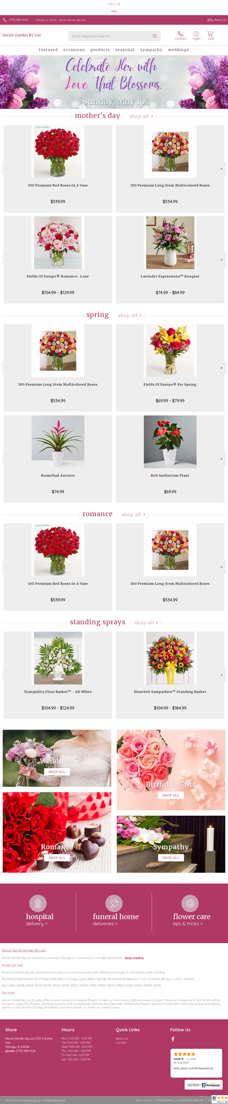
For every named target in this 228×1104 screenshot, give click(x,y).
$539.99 (58, 201)
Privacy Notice (164, 1100)
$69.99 (170, 491)
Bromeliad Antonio (58, 475)
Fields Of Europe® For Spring (170, 384)
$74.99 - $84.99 (170, 292)
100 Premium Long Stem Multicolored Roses (170, 185)
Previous (6, 168)
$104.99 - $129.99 (58, 292)
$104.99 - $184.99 (170, 708)
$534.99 (170, 201)
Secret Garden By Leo (22, 35)
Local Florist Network (190, 1100)
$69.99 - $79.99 (170, 400)
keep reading (134, 958)
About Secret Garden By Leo (24, 950)
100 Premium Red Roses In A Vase (58, 185)
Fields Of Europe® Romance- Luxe (58, 276)
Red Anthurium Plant (170, 475)
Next (222, 168)
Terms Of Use (143, 1100)
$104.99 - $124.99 (58, 708)
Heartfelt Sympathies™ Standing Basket (170, 692)
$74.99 (58, 491)
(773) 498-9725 (18, 20)
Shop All (139, 116)
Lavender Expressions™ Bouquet (170, 276)
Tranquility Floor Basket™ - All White (58, 692)
